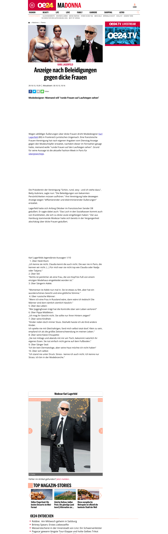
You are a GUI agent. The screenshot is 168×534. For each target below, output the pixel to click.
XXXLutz (119, 16)
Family (79, 12)
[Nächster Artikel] (99, 495)
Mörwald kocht (109, 16)
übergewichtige (36, 153)
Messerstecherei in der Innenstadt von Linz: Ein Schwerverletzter (66, 528)
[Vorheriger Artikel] (31, 495)
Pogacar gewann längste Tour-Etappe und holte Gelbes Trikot (64, 531)
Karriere (93, 12)
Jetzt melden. (62, 479)
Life (57, 12)
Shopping (108, 12)
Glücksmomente (49, 16)
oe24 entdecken (41, 516)
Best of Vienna (74, 18)
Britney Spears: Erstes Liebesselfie (49, 524)
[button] (31, 5)
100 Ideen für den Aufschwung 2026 (54, 18)
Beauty (46, 12)
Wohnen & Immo (62, 16)
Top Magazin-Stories (52, 485)
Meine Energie (74, 16)
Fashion (32, 12)
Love (68, 12)
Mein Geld (98, 16)
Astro (121, 12)
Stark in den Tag (87, 16)
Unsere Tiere (128, 16)
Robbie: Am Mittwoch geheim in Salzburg (53, 521)
